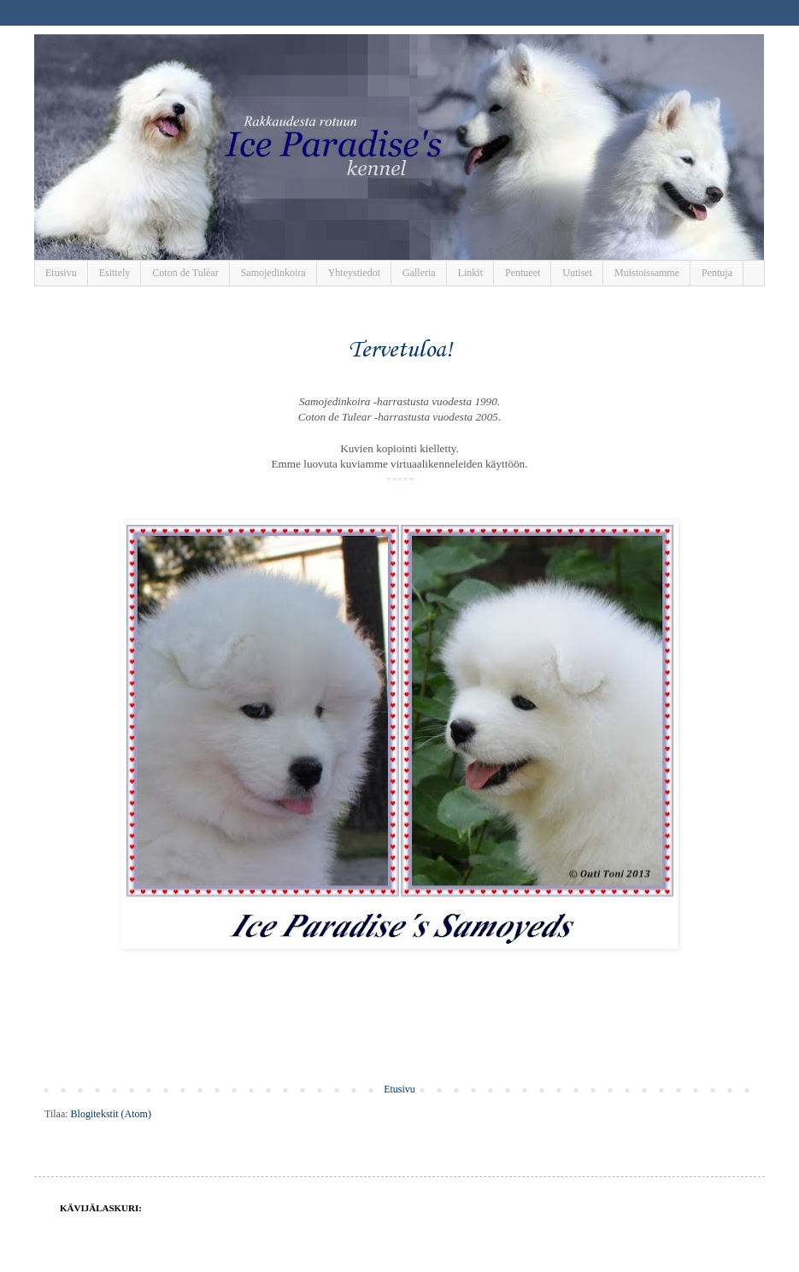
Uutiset (577, 273)
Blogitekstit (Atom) (111, 1114)
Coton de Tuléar (185, 273)
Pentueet (522, 273)
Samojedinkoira (273, 273)
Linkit (470, 273)
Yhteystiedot (354, 273)
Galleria (419, 273)
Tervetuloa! (400, 350)
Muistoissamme (646, 273)
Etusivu (61, 273)
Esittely (115, 273)
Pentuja (717, 273)
